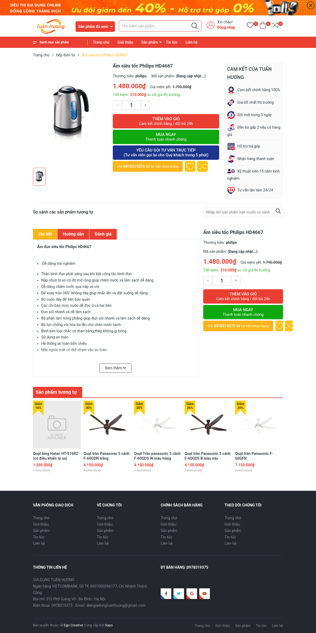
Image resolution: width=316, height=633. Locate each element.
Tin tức (172, 42)
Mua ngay (166, 137)
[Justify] (194, 26)
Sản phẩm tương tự (56, 392)
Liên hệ (192, 42)
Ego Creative (73, 625)
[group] (70, 113)
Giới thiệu (125, 42)
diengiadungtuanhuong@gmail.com (115, 605)
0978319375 (134, 166)
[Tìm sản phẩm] (160, 26)
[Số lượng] (131, 105)
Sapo (109, 625)
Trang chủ (101, 42)
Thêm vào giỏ (166, 121)
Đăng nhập (226, 27)
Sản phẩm (149, 42)
